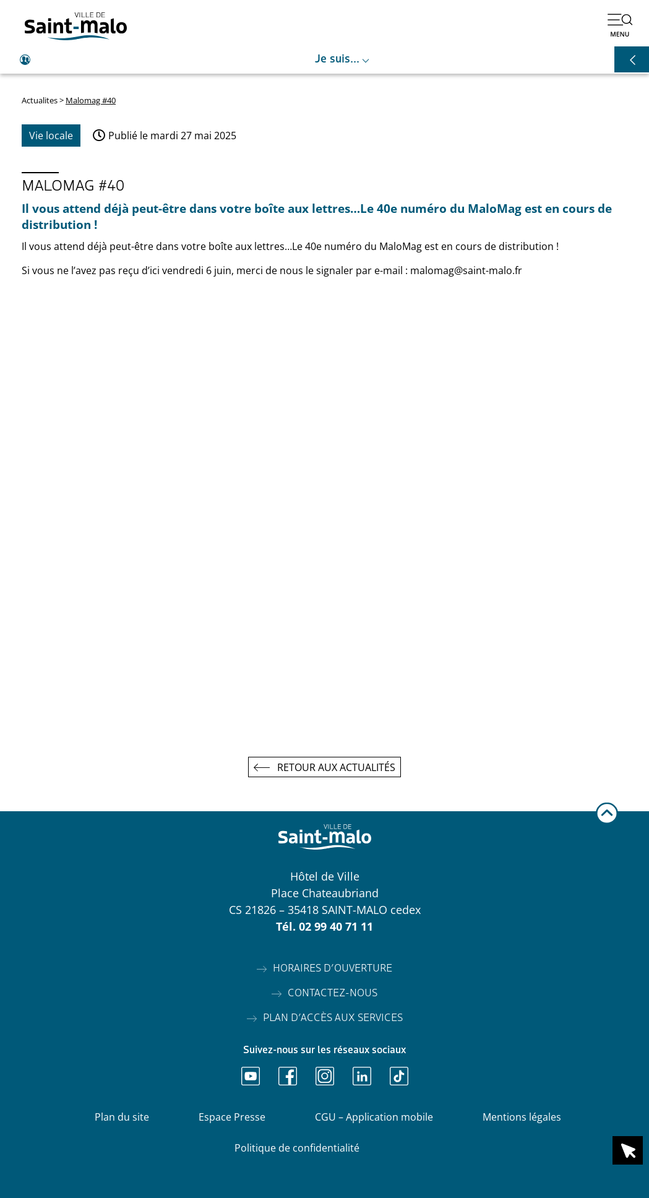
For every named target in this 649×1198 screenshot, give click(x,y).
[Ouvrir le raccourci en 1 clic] (627, 1150)
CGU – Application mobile (374, 1117)
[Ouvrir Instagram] (325, 1076)
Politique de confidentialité (296, 1148)
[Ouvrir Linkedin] (362, 1076)
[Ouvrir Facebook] (287, 1076)
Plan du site (122, 1117)
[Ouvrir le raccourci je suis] (324, 60)
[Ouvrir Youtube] (250, 1076)
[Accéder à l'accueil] (76, 26)
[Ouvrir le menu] (619, 24)
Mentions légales (522, 1117)
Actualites (40, 100)
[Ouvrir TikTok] (399, 1076)
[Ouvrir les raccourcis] (631, 59)
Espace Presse (232, 1117)
